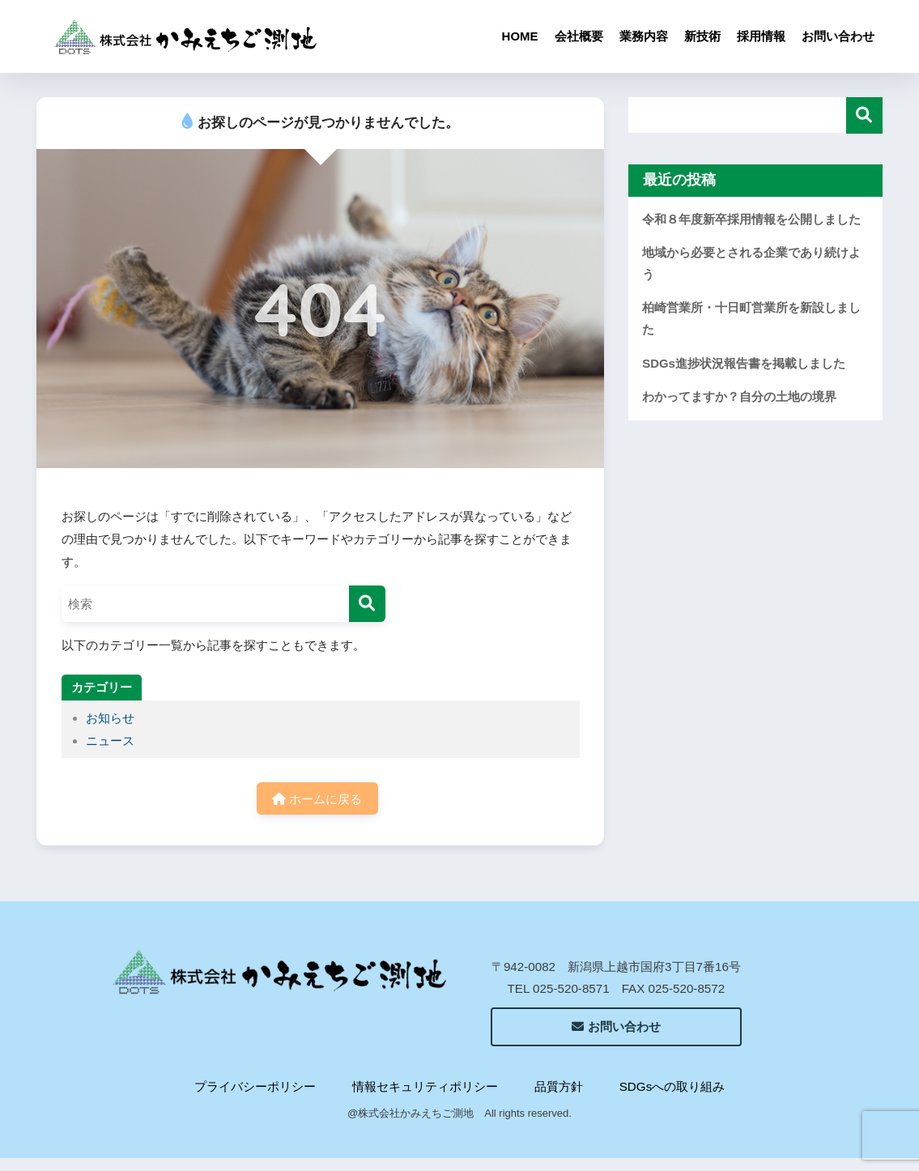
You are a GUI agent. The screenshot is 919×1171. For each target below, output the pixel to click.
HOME (520, 36)
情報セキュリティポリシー (425, 1086)
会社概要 (579, 36)
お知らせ (110, 718)
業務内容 (643, 36)
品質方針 (558, 1086)
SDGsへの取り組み (672, 1086)
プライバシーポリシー (255, 1086)
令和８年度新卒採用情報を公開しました (751, 219)
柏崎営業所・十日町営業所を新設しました (751, 318)
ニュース (110, 740)
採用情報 (761, 36)
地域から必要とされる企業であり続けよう (751, 263)
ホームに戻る (317, 799)
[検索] (367, 604)
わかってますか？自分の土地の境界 (739, 396)
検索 (864, 115)
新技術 (702, 36)
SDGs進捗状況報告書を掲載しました (743, 363)
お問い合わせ (838, 36)
